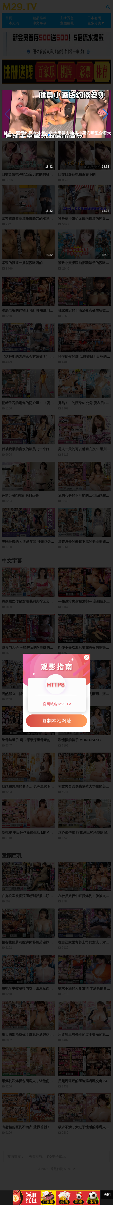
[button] (105, 114)
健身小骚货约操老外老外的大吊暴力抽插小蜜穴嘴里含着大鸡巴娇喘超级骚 (49, 133)
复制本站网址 (56, 720)
